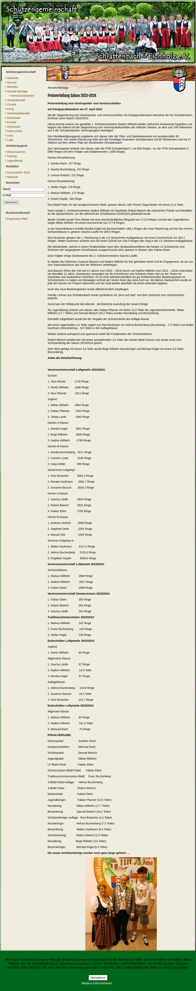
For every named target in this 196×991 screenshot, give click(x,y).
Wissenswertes (16, 151)
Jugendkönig (14, 160)
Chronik (11, 104)
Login (10, 139)
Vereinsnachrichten (22, 95)
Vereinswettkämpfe (18, 113)
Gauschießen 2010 (18, 172)
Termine (12, 82)
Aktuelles (12, 86)
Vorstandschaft (16, 100)
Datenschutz (14, 131)
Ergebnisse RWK (17, 218)
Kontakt (11, 122)
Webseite (12, 177)
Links (10, 135)
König (10, 109)
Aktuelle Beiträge (17, 91)
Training (12, 156)
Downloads (13, 117)
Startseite (12, 78)
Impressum (13, 126)
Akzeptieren (98, 977)
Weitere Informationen (96, 983)
